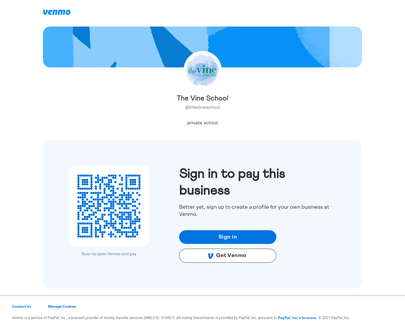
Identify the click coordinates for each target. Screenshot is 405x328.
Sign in (227, 237)
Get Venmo (227, 256)
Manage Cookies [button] (62, 306)
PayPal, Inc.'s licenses (297, 318)
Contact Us (21, 306)
